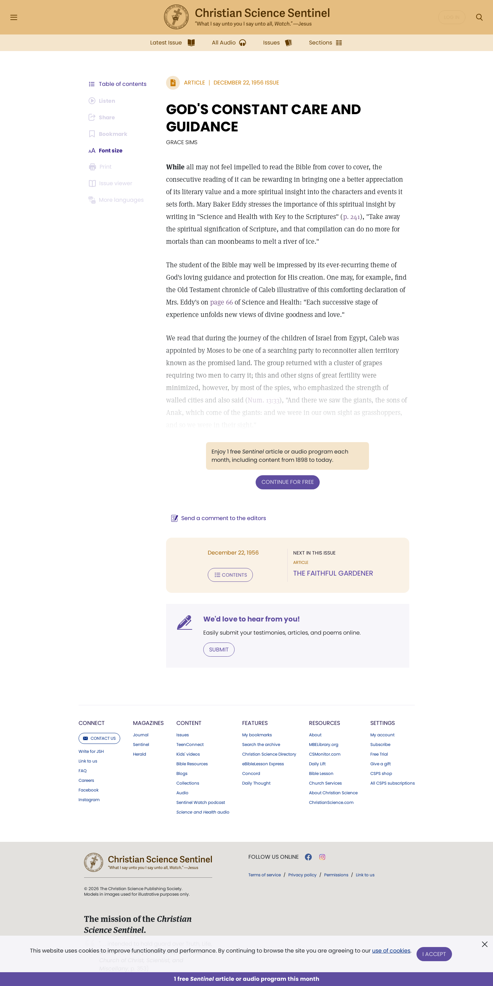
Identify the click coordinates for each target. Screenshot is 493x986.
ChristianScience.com (331, 802)
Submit (217, 649)
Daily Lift (317, 763)
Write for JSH (91, 751)
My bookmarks (257, 734)
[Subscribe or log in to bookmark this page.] (108, 134)
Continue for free (287, 482)
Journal (140, 734)
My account (382, 734)
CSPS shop (381, 773)
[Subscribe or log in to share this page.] (103, 117)
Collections (187, 782)
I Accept (434, 954)
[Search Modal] (479, 17)
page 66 (220, 302)
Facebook (89, 789)
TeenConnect (190, 744)
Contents (229, 574)
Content (189, 722)
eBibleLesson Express (263, 763)
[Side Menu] (14, 17)
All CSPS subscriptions (392, 782)
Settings (382, 722)
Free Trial (379, 753)
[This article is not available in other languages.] (117, 200)
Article (193, 83)
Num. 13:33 (240, 400)
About (315, 734)
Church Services (325, 782)
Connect (92, 722)
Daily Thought (256, 782)
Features (255, 722)
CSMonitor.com (324, 753)
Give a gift (380, 763)
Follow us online (273, 856)
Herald (139, 753)
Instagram (89, 799)
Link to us (88, 760)
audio (202, 811)
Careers (86, 780)
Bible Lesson (321, 773)
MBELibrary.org (323, 744)
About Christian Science (333, 792)
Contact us (99, 737)
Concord (251, 773)
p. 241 (327, 216)
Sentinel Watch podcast (200, 802)
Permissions (336, 874)
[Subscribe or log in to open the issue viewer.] (111, 183)
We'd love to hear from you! (250, 619)
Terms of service (264, 874)
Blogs (181, 773)
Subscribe (380, 744)
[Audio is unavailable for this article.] (103, 100)
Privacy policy (302, 874)
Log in (452, 17)
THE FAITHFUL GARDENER (332, 573)
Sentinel (141, 744)
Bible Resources (192, 763)
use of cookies (391, 951)
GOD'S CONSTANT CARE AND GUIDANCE (262, 118)
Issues (182, 734)
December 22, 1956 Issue (245, 83)
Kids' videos (188, 753)
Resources (324, 722)
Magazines (148, 722)
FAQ (82, 770)
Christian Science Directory (269, 753)
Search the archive (261, 744)
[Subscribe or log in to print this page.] (101, 167)
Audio (182, 792)
